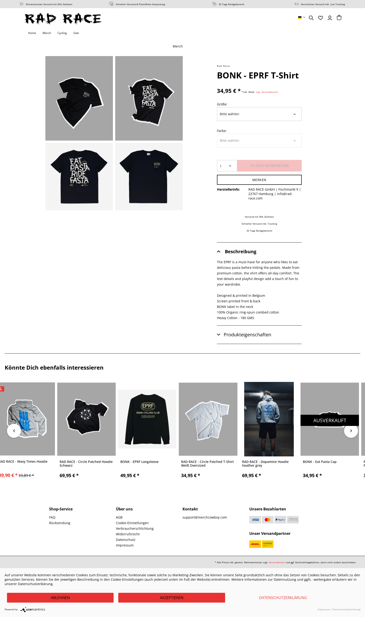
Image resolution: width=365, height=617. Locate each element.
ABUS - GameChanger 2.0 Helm (301, 462)
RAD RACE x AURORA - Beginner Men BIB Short (59, 463)
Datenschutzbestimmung (346, 609)
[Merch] (46, 33)
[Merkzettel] (320, 18)
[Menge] (227, 166)
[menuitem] (302, 17)
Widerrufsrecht (128, 534)
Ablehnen (60, 597)
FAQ (52, 517)
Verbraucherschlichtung (135, 528)
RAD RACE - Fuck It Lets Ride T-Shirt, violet (180, 464)
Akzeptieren (171, 597)
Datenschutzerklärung (283, 597)
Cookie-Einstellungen (132, 523)
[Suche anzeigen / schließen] (311, 18)
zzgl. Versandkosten (267, 92)
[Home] (32, 33)
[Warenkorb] (339, 18)
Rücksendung (59, 523)
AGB (119, 517)
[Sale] (76, 33)
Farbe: (222, 130)
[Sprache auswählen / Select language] (302, 17)
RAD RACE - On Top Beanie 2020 (120, 462)
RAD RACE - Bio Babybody (237, 462)
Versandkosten (277, 562)
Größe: (222, 104)
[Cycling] (62, 33)
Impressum (125, 545)
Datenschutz (125, 539)
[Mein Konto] (330, 18)
